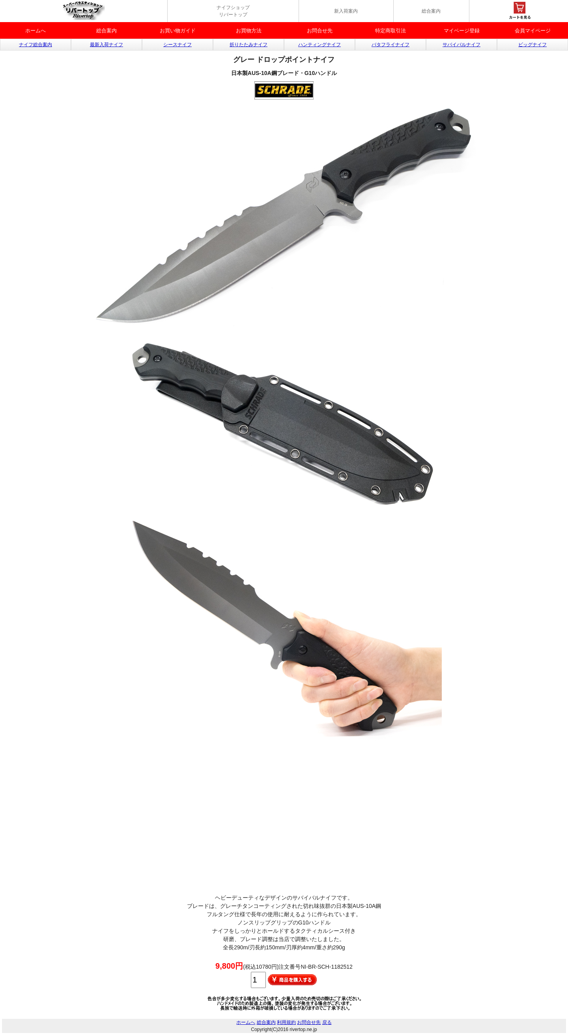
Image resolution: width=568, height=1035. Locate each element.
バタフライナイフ (390, 44)
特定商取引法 (390, 31)
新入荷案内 (346, 11)
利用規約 (286, 1022)
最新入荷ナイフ (106, 44)
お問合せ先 (320, 31)
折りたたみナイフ (248, 44)
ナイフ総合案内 (35, 44)
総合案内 (431, 11)
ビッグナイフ (532, 44)
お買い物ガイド (178, 31)
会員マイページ (533, 31)
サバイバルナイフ (461, 44)
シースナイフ (177, 44)
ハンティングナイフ (319, 44)
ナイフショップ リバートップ (233, 11)
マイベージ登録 (462, 31)
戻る (327, 1022)
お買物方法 (249, 31)
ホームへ (35, 31)
